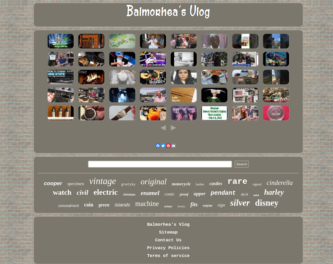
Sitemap (168, 232)
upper (199, 193)
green (104, 205)
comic (170, 194)
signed (257, 184)
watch (62, 192)
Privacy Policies (168, 248)
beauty (181, 206)
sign (221, 205)
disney (266, 203)
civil (82, 192)
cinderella (280, 182)
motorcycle (181, 184)
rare (237, 181)
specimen (75, 183)
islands (122, 205)
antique (168, 206)
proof (184, 194)
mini (256, 195)
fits (194, 204)
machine (147, 204)
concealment (68, 206)
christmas (129, 194)
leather (200, 184)
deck (244, 194)
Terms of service (168, 255)
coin (88, 205)
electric (105, 192)
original (154, 181)
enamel (150, 193)
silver (240, 203)
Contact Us (168, 240)
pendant (223, 193)
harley (274, 192)
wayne (208, 206)
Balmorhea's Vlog (168, 224)
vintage (102, 181)
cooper (53, 183)
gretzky (128, 184)
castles (215, 183)
